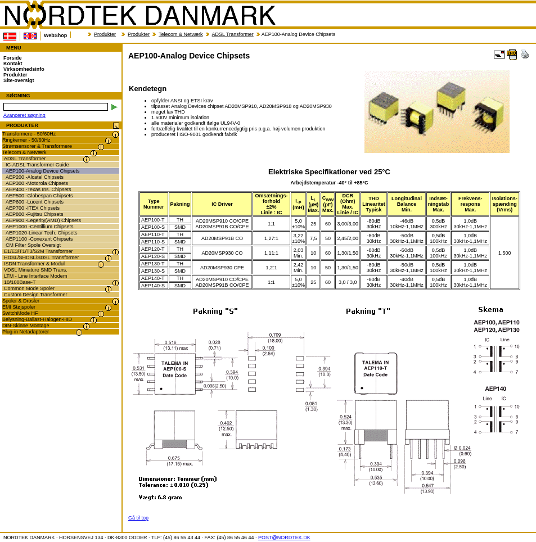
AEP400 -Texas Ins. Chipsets (38, 189)
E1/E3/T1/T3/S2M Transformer (38, 251)
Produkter (105, 34)
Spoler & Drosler (20, 301)
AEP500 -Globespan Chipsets (39, 195)
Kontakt (12, 63)
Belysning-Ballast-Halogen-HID (37, 319)
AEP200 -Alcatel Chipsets (35, 177)
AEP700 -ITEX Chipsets (33, 208)
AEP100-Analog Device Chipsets (43, 171)
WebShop (55, 35)
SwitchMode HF (20, 313)
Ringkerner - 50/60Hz (26, 140)
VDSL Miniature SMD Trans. (35, 270)
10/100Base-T (20, 282)
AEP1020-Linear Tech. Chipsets (41, 233)
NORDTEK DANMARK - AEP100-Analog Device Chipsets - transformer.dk (139, 15)
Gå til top (138, 518)
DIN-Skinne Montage (25, 325)
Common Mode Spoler (29, 288)
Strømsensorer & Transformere (37, 146)
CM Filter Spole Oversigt (33, 245)
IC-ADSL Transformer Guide (37, 165)
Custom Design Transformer (35, 294)
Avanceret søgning (24, 115)
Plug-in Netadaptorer (25, 332)
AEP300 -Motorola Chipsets (37, 183)
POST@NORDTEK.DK (284, 537)
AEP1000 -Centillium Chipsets (40, 226)
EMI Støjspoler (18, 307)
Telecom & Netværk (181, 34)
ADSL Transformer (233, 34)
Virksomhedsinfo (23, 69)
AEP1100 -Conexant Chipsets (39, 239)
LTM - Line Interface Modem (35, 276)
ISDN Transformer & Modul (34, 264)
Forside (12, 58)
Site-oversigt (18, 80)
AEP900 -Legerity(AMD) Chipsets (43, 220)
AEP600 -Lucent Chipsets (35, 202)
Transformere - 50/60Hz (29, 134)
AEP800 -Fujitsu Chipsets (35, 214)
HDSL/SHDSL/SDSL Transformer (41, 257)
